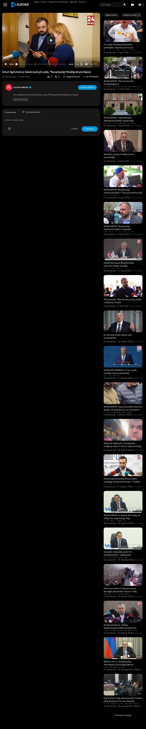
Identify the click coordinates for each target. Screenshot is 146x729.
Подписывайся (87, 87)
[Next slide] (138, 15)
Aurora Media (22, 87)
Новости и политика (58, 1)
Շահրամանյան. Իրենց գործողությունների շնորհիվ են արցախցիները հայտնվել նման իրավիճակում (120, 629)
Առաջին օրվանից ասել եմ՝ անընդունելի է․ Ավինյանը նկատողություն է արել (118, 554)
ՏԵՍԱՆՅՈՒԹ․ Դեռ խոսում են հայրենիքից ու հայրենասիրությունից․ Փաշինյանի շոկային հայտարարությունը (122, 85)
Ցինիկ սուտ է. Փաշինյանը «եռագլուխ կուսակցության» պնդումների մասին (118, 664)
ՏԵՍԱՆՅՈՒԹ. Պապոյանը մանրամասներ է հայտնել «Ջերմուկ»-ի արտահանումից (119, 229)
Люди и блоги (40, 1)
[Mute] (86, 64)
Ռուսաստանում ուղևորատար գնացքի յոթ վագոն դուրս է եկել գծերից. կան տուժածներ (120, 591)
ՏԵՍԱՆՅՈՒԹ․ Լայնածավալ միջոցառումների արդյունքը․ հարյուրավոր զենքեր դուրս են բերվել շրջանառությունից (120, 122)
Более (82, 1)
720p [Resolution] (91, 64)
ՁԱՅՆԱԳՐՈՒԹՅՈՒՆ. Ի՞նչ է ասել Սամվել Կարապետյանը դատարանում (120, 373)
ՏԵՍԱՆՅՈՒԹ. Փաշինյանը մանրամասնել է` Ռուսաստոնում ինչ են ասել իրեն (123, 192)
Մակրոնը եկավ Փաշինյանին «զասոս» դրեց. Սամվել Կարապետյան (119, 265)
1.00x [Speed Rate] (77, 64)
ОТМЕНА (74, 129)
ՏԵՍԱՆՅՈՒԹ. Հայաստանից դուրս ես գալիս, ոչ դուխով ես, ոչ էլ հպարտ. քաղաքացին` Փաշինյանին (123, 409)
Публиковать (89, 129)
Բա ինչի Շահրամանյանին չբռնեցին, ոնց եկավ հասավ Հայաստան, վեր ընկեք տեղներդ (121, 47)
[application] (51, 40)
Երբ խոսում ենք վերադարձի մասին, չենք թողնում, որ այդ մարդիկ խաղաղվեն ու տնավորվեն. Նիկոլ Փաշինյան (123, 703)
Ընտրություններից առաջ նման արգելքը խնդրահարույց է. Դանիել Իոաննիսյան (122, 481)
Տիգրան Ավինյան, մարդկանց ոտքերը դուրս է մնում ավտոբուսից (122, 445)
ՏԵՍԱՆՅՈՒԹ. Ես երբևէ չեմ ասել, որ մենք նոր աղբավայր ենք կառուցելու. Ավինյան (122, 518)
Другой (73, 1)
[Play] (5, 64)
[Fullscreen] (96, 64)
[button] (140, 5)
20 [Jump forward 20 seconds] (81, 64)
